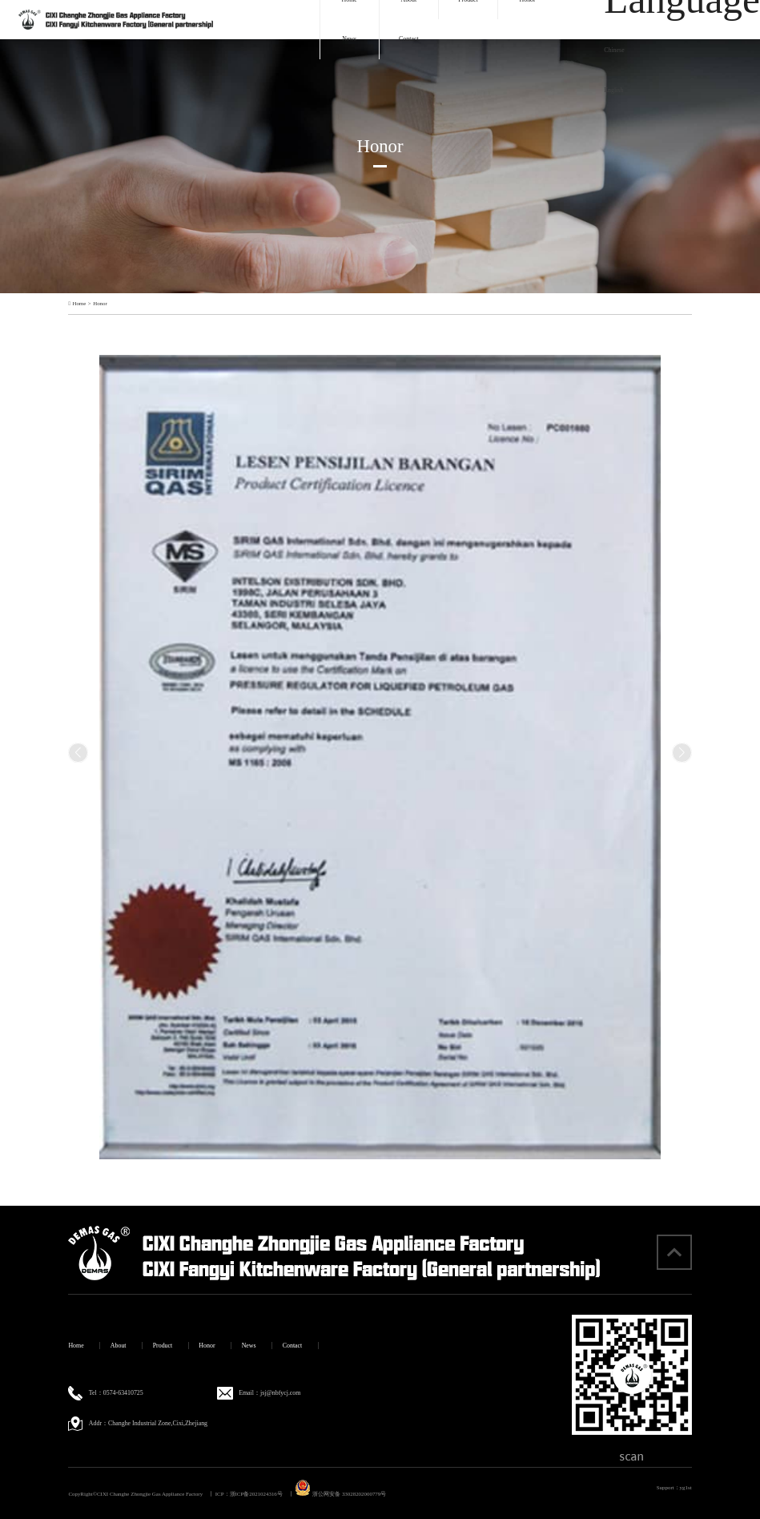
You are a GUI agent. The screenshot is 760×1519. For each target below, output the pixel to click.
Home (79, 303)
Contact (409, 38)
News (349, 38)
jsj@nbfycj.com (280, 1392)
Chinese (614, 50)
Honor (100, 303)
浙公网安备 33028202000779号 (340, 1494)
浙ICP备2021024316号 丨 (262, 1494)
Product (163, 1345)
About (119, 1345)
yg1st (686, 1487)
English (613, 90)
